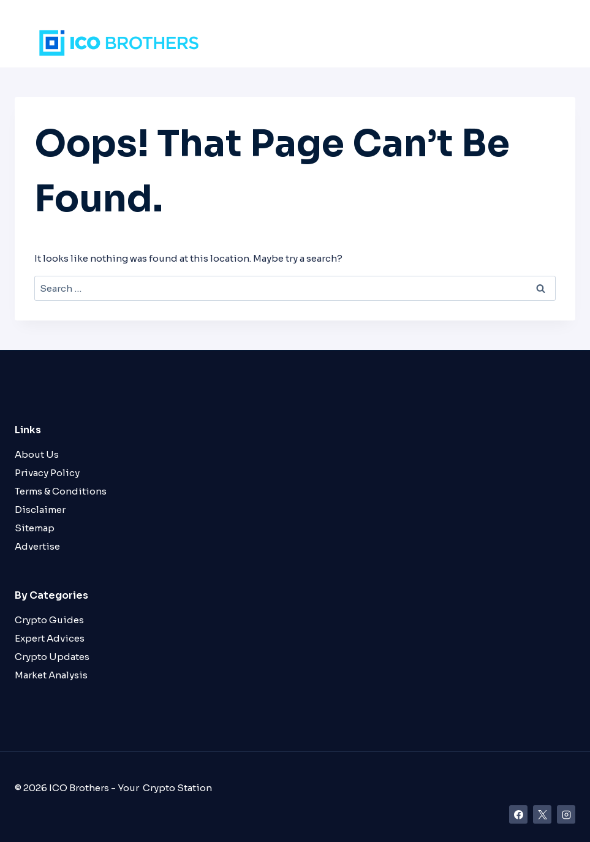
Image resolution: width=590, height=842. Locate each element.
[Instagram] (566, 814)
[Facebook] (518, 814)
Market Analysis (51, 675)
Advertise (37, 546)
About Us (37, 454)
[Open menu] (544, 42)
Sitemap (35, 528)
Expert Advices (50, 638)
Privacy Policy (47, 473)
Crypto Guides (49, 620)
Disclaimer (40, 509)
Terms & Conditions (61, 491)
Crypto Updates (52, 656)
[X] (542, 814)
